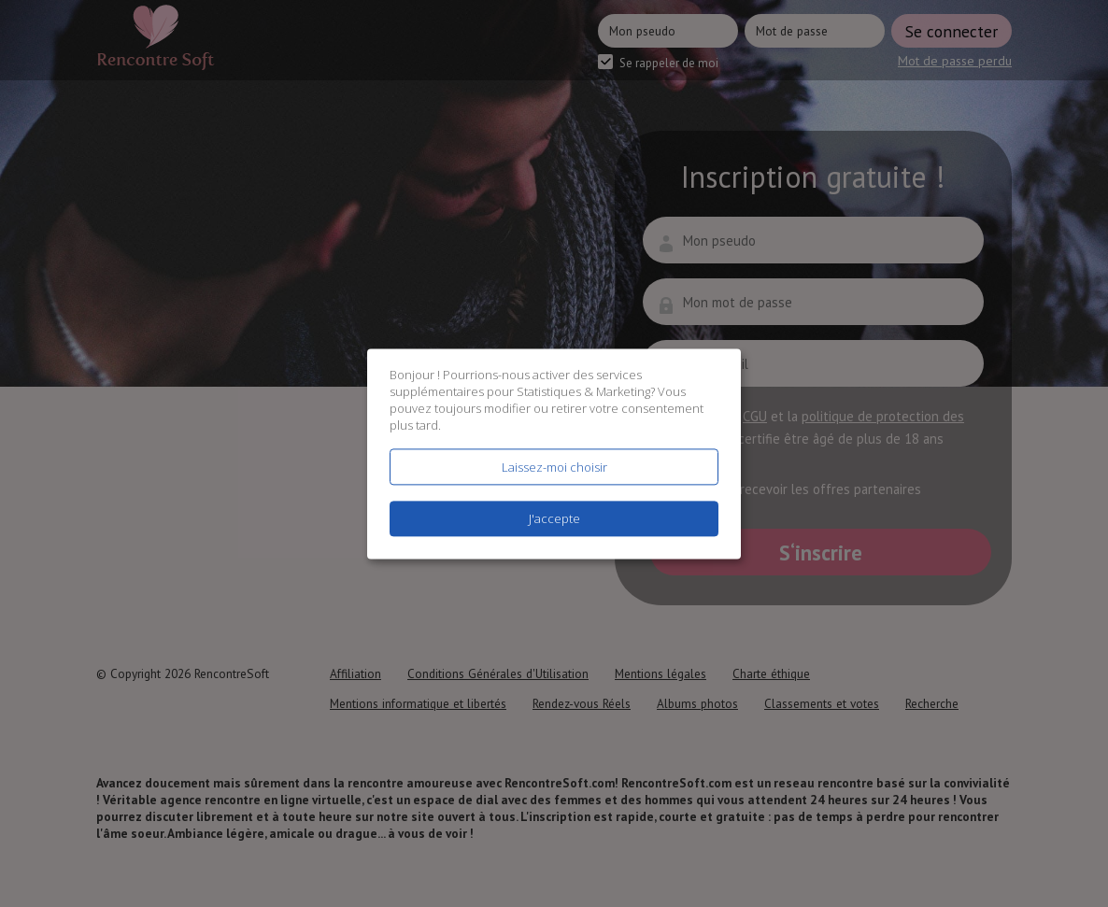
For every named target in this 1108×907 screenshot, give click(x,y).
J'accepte (554, 518)
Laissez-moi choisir (554, 467)
